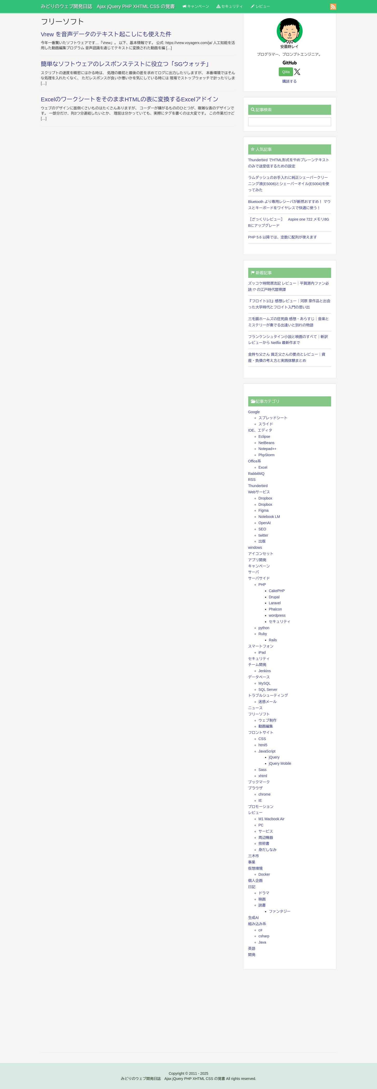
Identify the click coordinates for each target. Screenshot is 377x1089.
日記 (251, 887)
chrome (265, 794)
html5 (263, 745)
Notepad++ (267, 449)
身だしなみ (268, 850)
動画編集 (266, 726)
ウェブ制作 (268, 720)
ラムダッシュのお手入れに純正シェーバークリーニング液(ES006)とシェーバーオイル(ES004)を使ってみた (288, 183)
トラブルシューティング (268, 695)
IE (260, 800)
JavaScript (267, 751)
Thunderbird (258, 486)
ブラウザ (255, 788)
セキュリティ (230, 6)
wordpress (277, 615)
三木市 (253, 856)
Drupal (274, 597)
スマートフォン (261, 646)
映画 (262, 899)
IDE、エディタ (260, 430)
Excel (263, 467)
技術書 (264, 843)
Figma (264, 510)
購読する (289, 81)
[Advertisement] (289, 1011)
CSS (262, 739)
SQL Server (268, 689)
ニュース (255, 708)
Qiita (286, 72)
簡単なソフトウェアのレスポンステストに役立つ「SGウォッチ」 (126, 64)
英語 (251, 948)
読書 (262, 905)
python (264, 628)
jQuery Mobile (280, 763)
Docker (264, 874)
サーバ (253, 572)
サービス (266, 831)
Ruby (263, 634)
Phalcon (275, 609)
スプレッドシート (273, 418)
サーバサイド (259, 578)
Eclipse (264, 436)
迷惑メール (268, 702)
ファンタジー (280, 911)
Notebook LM (269, 517)
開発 (251, 955)
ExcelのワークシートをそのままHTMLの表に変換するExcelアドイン (129, 99)
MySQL (265, 683)
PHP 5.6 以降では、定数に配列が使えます (282, 237)
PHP (262, 584)
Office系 (254, 461)
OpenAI (265, 523)
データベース (259, 677)
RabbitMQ (256, 474)
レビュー (260, 6)
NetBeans (266, 443)
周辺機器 (266, 837)
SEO (262, 529)
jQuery (274, 757)
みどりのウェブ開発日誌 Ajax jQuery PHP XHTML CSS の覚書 (108, 6)
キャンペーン (196, 6)
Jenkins (265, 671)
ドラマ (264, 893)
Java (262, 942)
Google (254, 412)
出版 (262, 541)
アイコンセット (261, 554)
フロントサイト (261, 732)
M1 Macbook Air (271, 819)
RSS (252, 479)
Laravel (275, 603)
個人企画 (255, 881)
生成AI (253, 918)
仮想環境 (255, 868)
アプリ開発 (257, 560)
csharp (264, 936)
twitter (263, 535)
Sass (263, 770)
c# (260, 930)
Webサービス (259, 492)
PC (261, 825)
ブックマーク (259, 782)
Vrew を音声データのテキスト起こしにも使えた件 (106, 34)
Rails (273, 640)
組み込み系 (257, 924)
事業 (251, 862)
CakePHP (277, 591)
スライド (266, 424)
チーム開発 (257, 665)
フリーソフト (259, 714)
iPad (262, 652)
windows (255, 547)
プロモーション (261, 807)
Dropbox (265, 498)
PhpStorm (267, 455)
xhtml (263, 776)
